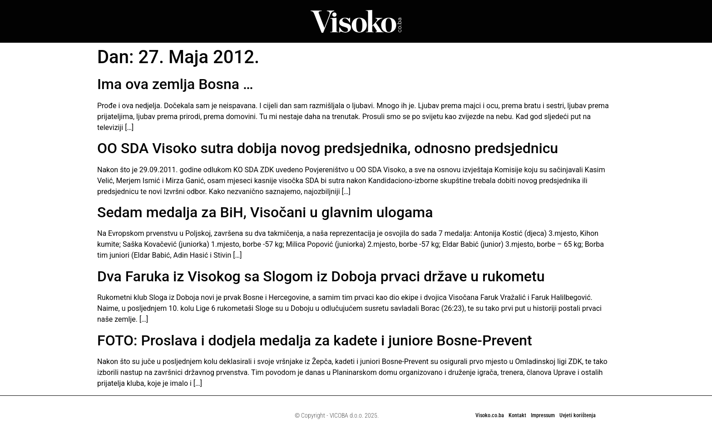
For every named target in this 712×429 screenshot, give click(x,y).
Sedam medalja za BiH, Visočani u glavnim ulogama (265, 212)
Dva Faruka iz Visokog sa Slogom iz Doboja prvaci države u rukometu (320, 276)
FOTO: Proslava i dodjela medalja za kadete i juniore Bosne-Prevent (314, 340)
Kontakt (517, 415)
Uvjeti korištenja (577, 415)
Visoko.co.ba (489, 415)
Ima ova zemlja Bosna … (175, 84)
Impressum (543, 415)
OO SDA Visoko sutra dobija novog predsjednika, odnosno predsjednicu (327, 148)
